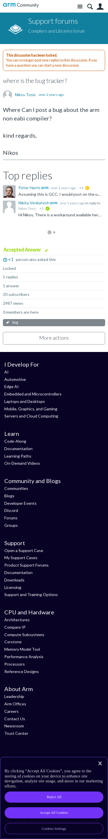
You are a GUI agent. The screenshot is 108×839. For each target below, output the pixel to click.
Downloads (14, 579)
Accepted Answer (22, 250)
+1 (11, 259)
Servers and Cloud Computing (31, 415)
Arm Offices (15, 703)
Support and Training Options (31, 594)
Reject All (54, 797)
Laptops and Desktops (24, 401)
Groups (11, 525)
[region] (54, 798)
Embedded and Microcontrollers (33, 393)
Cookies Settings (54, 829)
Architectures (17, 619)
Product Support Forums (26, 565)
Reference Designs (21, 671)
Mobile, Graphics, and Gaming (30, 408)
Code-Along (15, 441)
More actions (54, 338)
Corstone (13, 641)
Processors (14, 664)
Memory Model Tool (22, 649)
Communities (16, 488)
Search (90, 7)
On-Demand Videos (22, 463)
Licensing (12, 587)
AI (6, 371)
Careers (11, 711)
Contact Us (14, 718)
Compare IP (15, 627)
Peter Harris (29, 187)
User (100, 7)
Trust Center (16, 733)
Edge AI (11, 386)
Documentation (18, 448)
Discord (11, 510)
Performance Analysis (23, 656)
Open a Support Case (23, 550)
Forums (11, 517)
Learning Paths (17, 456)
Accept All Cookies (54, 813)
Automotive (15, 379)
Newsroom (14, 725)
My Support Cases (20, 557)
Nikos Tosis (25, 94)
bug (15, 322)
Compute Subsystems (24, 634)
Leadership (14, 696)
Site (80, 7)
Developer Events (20, 503)
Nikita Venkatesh (34, 202)
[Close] (100, 763)
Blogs (9, 495)
